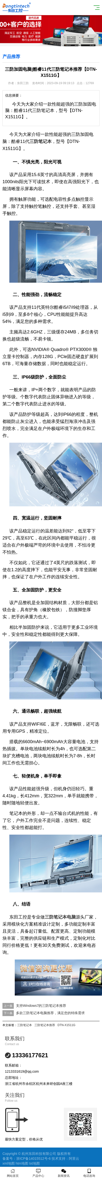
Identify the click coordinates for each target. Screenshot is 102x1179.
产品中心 (38, 1173)
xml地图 (8, 1163)
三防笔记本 (24, 1025)
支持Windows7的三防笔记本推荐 (41, 1006)
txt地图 (34, 1163)
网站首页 (13, 1173)
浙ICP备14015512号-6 (33, 1158)
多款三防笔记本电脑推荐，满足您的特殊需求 (50, 1013)
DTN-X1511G (66, 1025)
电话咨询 (89, 1173)
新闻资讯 (64, 1173)
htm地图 (22, 1163)
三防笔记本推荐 (44, 1025)
